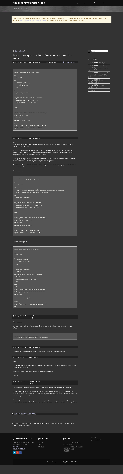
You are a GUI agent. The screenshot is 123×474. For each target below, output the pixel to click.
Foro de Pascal (19, 51)
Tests (105, 3)
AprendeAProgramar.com (29, 3)
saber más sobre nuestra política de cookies (32, 20)
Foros (79, 3)
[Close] (109, 18)
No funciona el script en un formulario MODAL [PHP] (98, 75)
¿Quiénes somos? (96, 449)
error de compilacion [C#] (96, 86)
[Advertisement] (61, 36)
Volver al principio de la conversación (25, 423)
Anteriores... (66, 460)
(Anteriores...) (92, 90)
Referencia (97, 3)
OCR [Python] (103, 63)
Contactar (94, 447)
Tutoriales (87, 3)
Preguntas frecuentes (19, 458)
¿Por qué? (15, 456)
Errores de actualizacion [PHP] (96, 81)
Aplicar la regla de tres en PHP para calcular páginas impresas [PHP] (99, 68)
